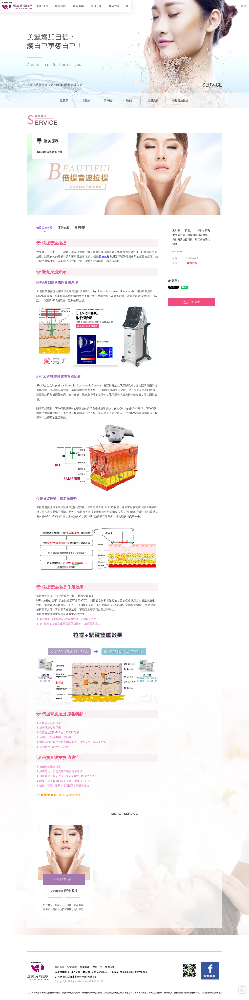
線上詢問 (191, 302)
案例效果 (63, 227)
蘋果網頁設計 (95, 981)
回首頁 (233, 6)
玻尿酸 (108, 100)
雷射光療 (153, 100)
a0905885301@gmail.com (134, 972)
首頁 (30, 84)
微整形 (64, 100)
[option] (124, 174)
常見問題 (80, 227)
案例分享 (97, 967)
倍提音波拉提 (44, 84)
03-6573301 (74, 972)
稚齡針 (130, 100)
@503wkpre (100, 972)
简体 (243, 6)
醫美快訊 (110, 967)
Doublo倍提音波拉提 (64, 890)
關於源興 (59, 967)
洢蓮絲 (86, 100)
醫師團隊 (72, 967)
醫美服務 (84, 967)
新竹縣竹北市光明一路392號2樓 (79, 976)
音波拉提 (104, 256)
